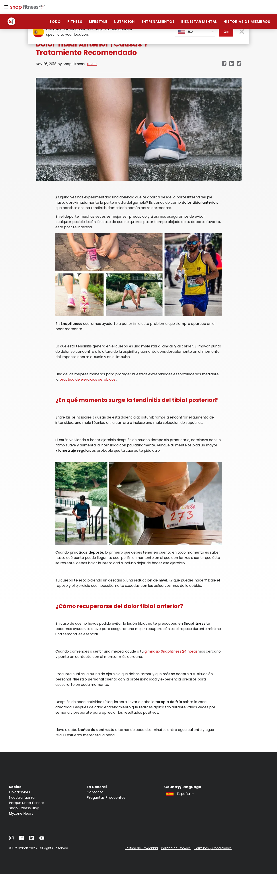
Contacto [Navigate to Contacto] (95, 792)
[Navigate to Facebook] (21, 839)
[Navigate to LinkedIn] (31, 838)
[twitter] (239, 63)
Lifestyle (98, 21)
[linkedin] (231, 63)
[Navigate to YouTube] (41, 839)
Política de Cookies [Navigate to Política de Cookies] (176, 848)
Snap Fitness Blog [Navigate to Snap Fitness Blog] (24, 808)
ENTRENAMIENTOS (158, 21)
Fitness (74, 21)
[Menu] (6, 7)
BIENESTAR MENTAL (199, 21)
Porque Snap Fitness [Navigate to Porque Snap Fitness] (26, 802)
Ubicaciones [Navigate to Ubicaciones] (19, 792)
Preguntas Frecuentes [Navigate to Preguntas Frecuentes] (106, 797)
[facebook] (224, 63)
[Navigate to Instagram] (11, 839)
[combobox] (195, 32)
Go (226, 31)
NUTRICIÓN (124, 21)
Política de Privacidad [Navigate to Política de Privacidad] (141, 848)
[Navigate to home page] (26, 8)
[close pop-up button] (242, 32)
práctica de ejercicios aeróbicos (87, 379)
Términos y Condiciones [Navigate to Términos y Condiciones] (213, 848)
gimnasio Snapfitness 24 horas (170, 651)
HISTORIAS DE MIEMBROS (247, 21)
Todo (55, 21)
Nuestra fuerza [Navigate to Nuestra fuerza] (22, 797)
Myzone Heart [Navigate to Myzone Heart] (21, 813)
